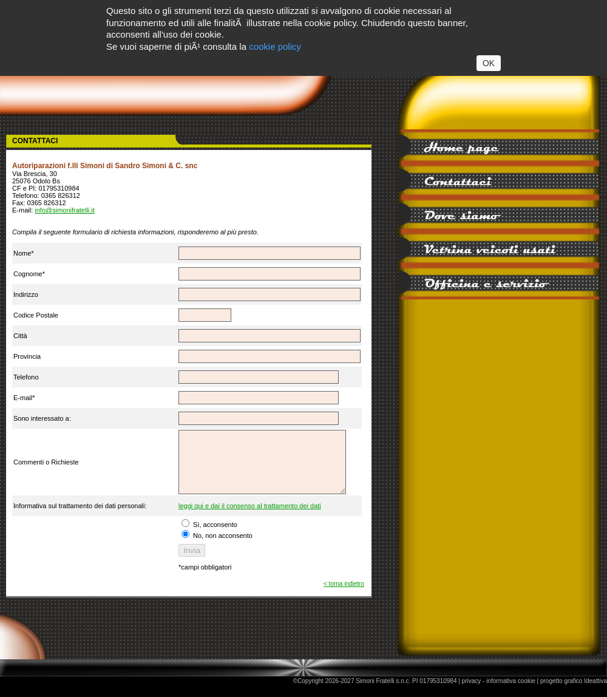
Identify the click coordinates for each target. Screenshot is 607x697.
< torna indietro (344, 596)
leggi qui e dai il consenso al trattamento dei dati (248, 518)
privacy (471, 693)
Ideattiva (595, 693)
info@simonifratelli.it (65, 210)
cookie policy (275, 46)
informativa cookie (510, 693)
